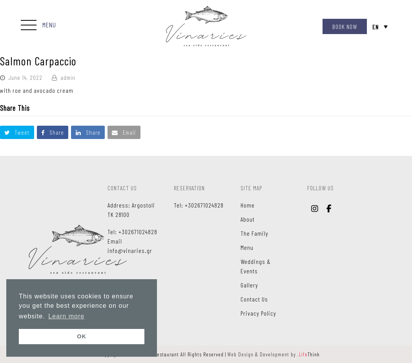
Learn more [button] (66, 316)
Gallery (249, 285)
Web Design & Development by (274, 354)
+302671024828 (137, 231)
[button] (38, 26)
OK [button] (81, 336)
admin (67, 77)
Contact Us (254, 299)
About (248, 219)
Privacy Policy (258, 313)
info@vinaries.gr (130, 250)
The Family (254, 233)
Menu (247, 247)
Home (248, 205)
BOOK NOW (344, 26)
